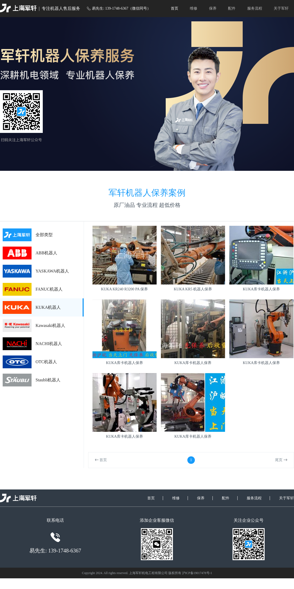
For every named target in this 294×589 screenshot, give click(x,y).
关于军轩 (281, 8)
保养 (212, 8)
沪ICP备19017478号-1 (197, 573)
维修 (193, 8)
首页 (174, 8)
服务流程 (254, 8)
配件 (231, 8)
